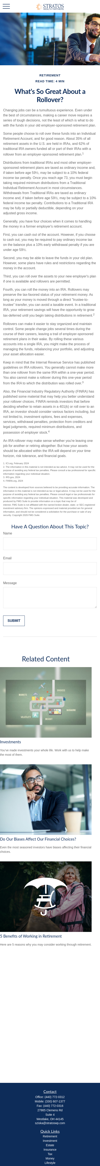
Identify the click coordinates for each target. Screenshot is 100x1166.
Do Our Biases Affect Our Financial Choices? (38, 839)
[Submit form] (14, 621)
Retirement (50, 1136)
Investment (50, 1140)
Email (7, 558)
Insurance (50, 1149)
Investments (10, 742)
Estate (50, 1145)
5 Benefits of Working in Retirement (31, 936)
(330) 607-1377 (55, 1101)
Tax (50, 1154)
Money (49, 1158)
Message (10, 583)
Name (7, 533)
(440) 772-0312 (55, 1097)
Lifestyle (50, 1163)
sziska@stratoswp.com (50, 1123)
